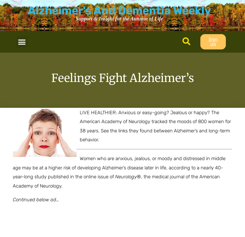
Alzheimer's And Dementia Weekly (119, 10)
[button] (22, 42)
